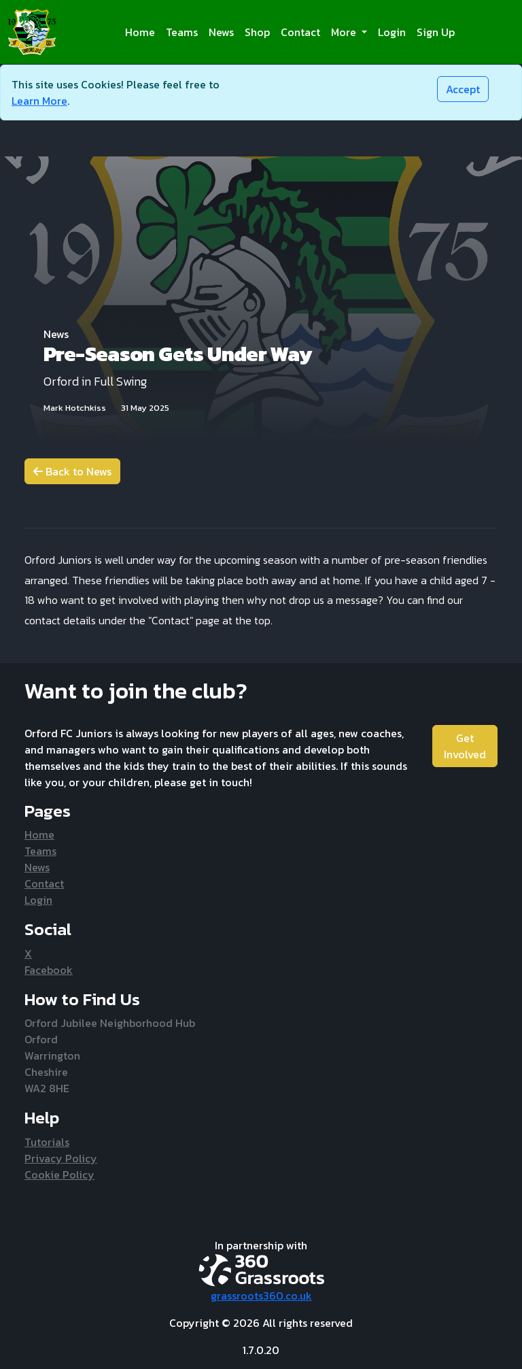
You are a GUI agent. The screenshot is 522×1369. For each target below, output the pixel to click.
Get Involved (465, 746)
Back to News (72, 471)
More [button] (345, 32)
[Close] (463, 89)
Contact (300, 32)
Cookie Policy (59, 1174)
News (221, 32)
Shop (257, 32)
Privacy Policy (60, 1158)
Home (140, 32)
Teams (182, 32)
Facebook (48, 970)
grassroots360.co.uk (261, 1295)
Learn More (39, 100)
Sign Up (436, 32)
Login (392, 32)
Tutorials (46, 1142)
